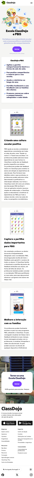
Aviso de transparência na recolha (25, 439)
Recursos (4, 453)
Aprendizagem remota (7, 457)
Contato (20, 434)
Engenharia (4, 439)
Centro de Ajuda (22, 432)
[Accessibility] (31, 469)
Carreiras (4, 436)
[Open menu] (31, 3)
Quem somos (5, 432)
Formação (4, 455)
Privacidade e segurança (25, 442)
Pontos (3, 450)
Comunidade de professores (22, 449)
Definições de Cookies (24, 436)
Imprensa (4, 434)
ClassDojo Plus (5, 460)
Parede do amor (22, 453)
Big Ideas (4, 448)
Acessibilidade (5, 441)
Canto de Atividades (7, 462)
